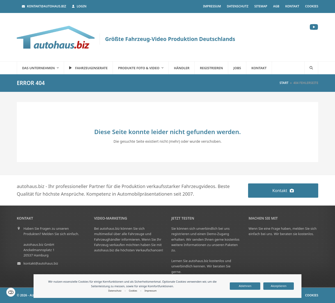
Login (81, 6)
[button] (311, 68)
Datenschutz (114, 290)
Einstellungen (10, 292)
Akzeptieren (278, 286)
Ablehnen (245, 286)
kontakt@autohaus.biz (46, 6)
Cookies (133, 290)
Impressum (151, 290)
